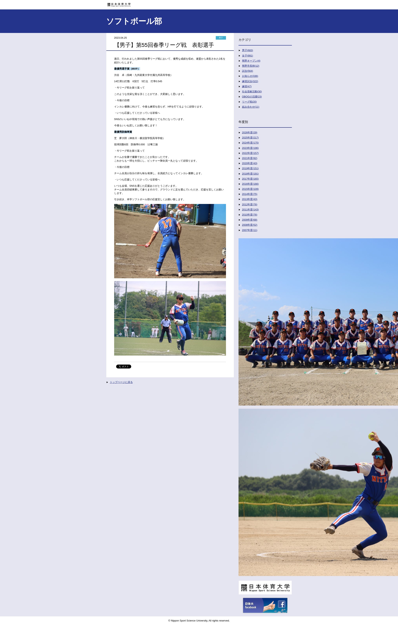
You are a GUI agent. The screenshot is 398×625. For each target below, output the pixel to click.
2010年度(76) (249, 214)
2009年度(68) (249, 219)
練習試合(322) (250, 81)
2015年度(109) (250, 188)
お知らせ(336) (250, 76)
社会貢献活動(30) (252, 91)
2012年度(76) (249, 204)
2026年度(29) (249, 132)
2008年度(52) (249, 224)
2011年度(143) (250, 209)
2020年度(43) (249, 163)
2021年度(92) (249, 158)
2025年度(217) (250, 137)
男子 (221, 38)
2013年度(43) (249, 199)
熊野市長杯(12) (250, 65)
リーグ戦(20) (249, 101)
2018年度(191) (250, 173)
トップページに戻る (121, 382)
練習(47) (247, 86)
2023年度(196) (250, 147)
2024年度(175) (250, 142)
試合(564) (247, 70)
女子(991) (247, 55)
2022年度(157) (250, 153)
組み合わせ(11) (250, 106)
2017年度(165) (250, 178)
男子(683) (247, 50)
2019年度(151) (250, 168)
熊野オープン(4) (251, 60)
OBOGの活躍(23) (252, 96)
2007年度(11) (249, 230)
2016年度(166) (250, 183)
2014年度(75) (249, 194)
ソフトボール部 (134, 21)
